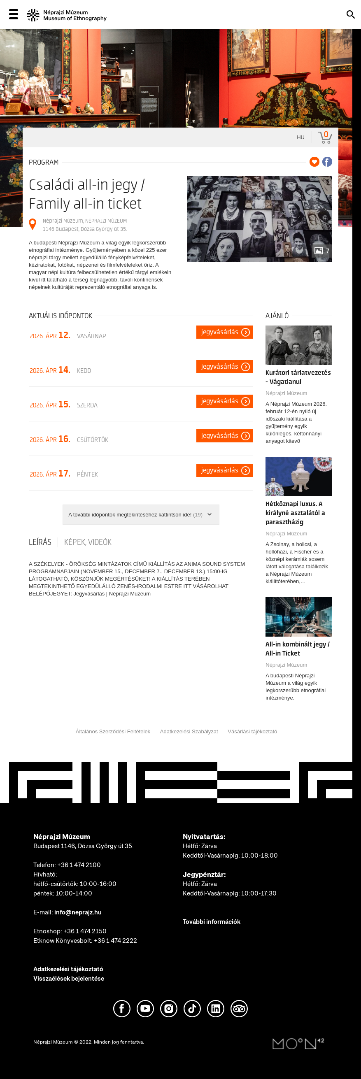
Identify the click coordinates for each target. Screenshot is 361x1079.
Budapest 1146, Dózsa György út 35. (83, 846)
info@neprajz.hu (78, 912)
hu (301, 137)
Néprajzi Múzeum (286, 393)
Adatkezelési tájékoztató (68, 969)
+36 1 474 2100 (79, 865)
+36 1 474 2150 (85, 931)
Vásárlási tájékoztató (252, 731)
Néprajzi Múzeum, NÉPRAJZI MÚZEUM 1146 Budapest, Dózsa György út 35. (85, 225)
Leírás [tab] (40, 542)
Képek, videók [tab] (88, 542)
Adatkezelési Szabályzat (189, 731)
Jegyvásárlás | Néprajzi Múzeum (112, 594)
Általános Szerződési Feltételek (113, 731)
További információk (211, 922)
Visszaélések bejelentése (68, 978)
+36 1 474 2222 (115, 941)
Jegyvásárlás (219, 332)
